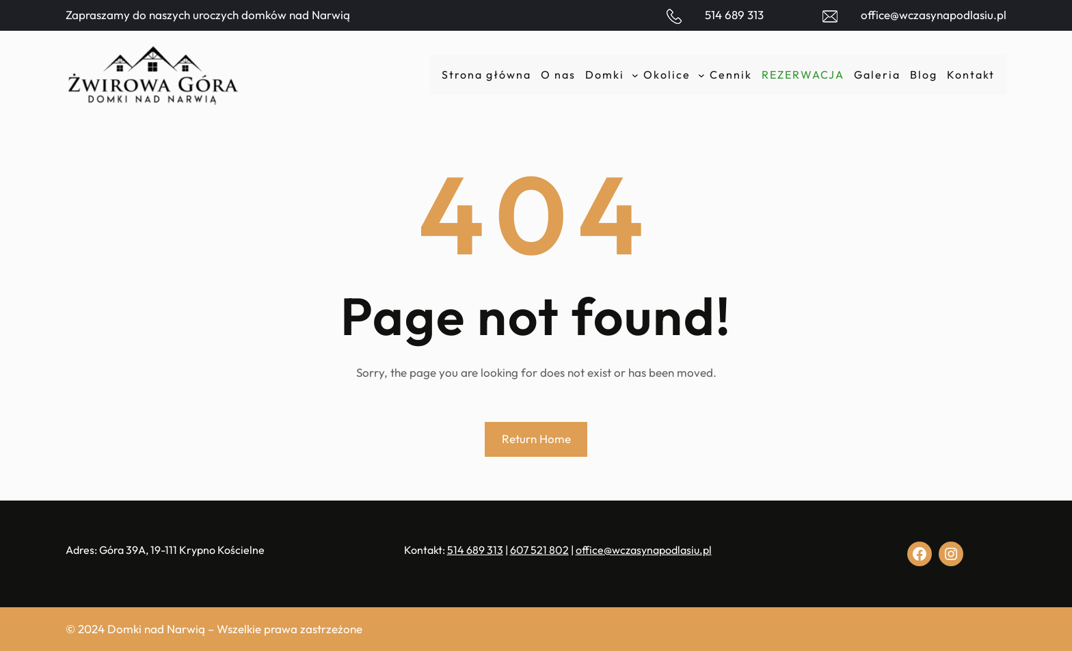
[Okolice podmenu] (701, 74)
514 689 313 (734, 15)
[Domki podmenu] (635, 74)
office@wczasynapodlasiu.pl (933, 15)
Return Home (536, 438)
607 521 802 (539, 550)
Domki (604, 74)
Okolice (667, 74)
